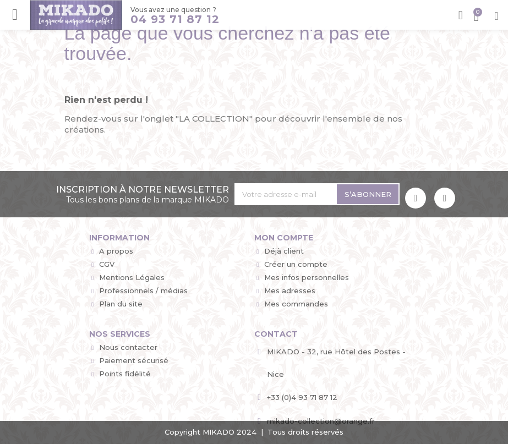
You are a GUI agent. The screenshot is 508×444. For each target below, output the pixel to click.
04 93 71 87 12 (174, 19)
